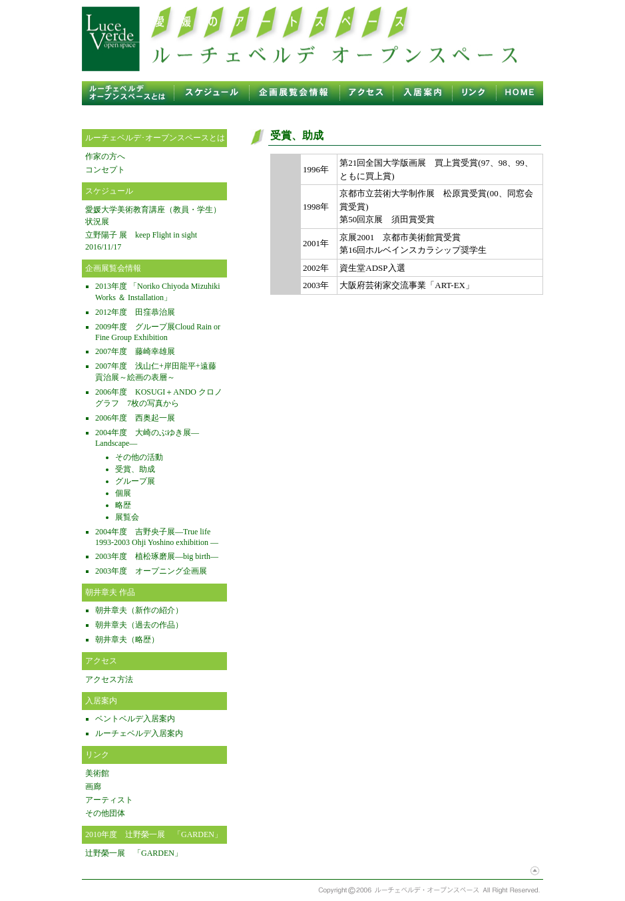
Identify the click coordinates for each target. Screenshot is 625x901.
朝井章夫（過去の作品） (139, 625)
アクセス (101, 660)
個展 (123, 493)
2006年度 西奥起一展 (135, 418)
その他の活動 (139, 457)
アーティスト (109, 800)
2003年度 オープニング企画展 (151, 571)
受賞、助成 (135, 469)
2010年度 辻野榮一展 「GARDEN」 (153, 834)
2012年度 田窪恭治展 (135, 312)
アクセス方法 (109, 679)
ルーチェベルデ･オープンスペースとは (155, 137)
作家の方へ (105, 156)
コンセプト (105, 169)
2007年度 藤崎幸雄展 (135, 351)
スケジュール (109, 191)
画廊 (93, 786)
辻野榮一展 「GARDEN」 (133, 853)
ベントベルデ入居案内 (135, 718)
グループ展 (135, 481)
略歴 (123, 505)
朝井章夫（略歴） (127, 639)
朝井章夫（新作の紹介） (139, 610)
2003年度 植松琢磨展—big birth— (156, 556)
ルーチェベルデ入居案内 (139, 733)
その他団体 (105, 813)
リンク (97, 754)
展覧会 (127, 517)
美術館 (97, 773)
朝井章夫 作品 (110, 592)
